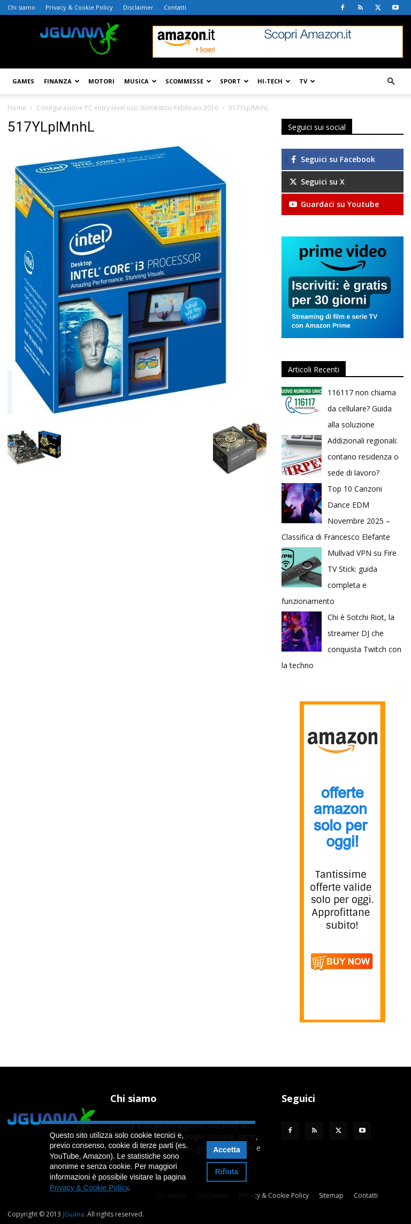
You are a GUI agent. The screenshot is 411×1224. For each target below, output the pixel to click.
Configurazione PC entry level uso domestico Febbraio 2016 (127, 107)
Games (23, 81)
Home (16, 107)
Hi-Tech (274, 81)
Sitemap (331, 1195)
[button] (391, 81)
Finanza (62, 81)
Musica (140, 81)
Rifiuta (227, 1171)
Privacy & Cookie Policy (79, 7)
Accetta (226, 1149)
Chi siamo (21, 7)
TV (307, 81)
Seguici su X (316, 182)
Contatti (175, 7)
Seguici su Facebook (331, 159)
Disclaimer (138, 7)
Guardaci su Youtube (333, 204)
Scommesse (188, 81)
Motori (101, 81)
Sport (234, 81)
